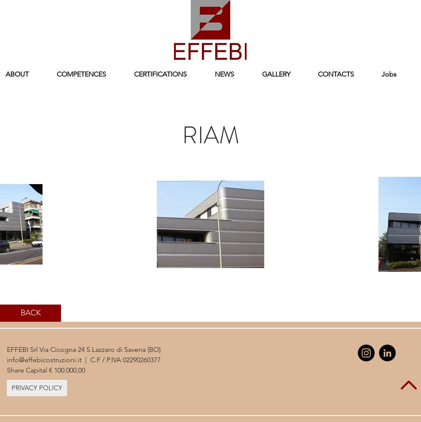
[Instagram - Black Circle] (366, 353)
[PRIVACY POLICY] (37, 388)
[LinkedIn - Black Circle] (387, 353)
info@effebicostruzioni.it (44, 360)
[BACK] (30, 313)
